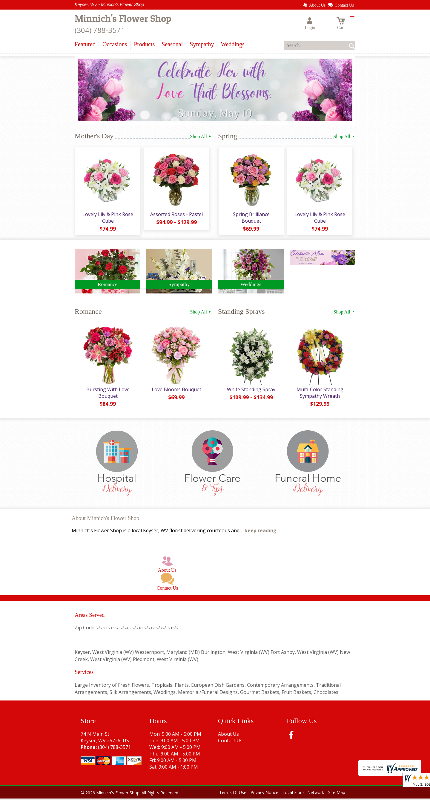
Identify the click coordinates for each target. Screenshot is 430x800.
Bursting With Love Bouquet (107, 394)
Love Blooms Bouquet (176, 391)
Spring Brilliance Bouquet (251, 218)
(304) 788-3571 (100, 30)
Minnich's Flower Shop (123, 18)
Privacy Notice (264, 794)
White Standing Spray (251, 391)
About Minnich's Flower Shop (105, 519)
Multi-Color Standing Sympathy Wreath (319, 394)
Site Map (336, 794)
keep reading (261, 532)
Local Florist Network (303, 794)
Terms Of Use (232, 794)
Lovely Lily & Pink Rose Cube (107, 218)
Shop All (201, 136)
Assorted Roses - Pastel (176, 215)
